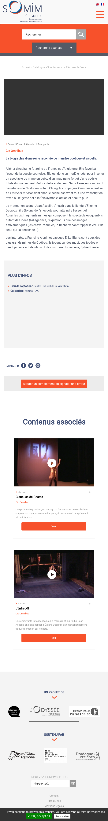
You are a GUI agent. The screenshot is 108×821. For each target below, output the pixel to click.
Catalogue (39, 67)
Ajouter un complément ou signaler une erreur (54, 384)
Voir (53, 526)
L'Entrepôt (22, 608)
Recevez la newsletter (49, 777)
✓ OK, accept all (39, 816)
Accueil (26, 67)
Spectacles (53, 67)
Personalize (62, 816)
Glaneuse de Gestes (29, 497)
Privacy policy (79, 816)
